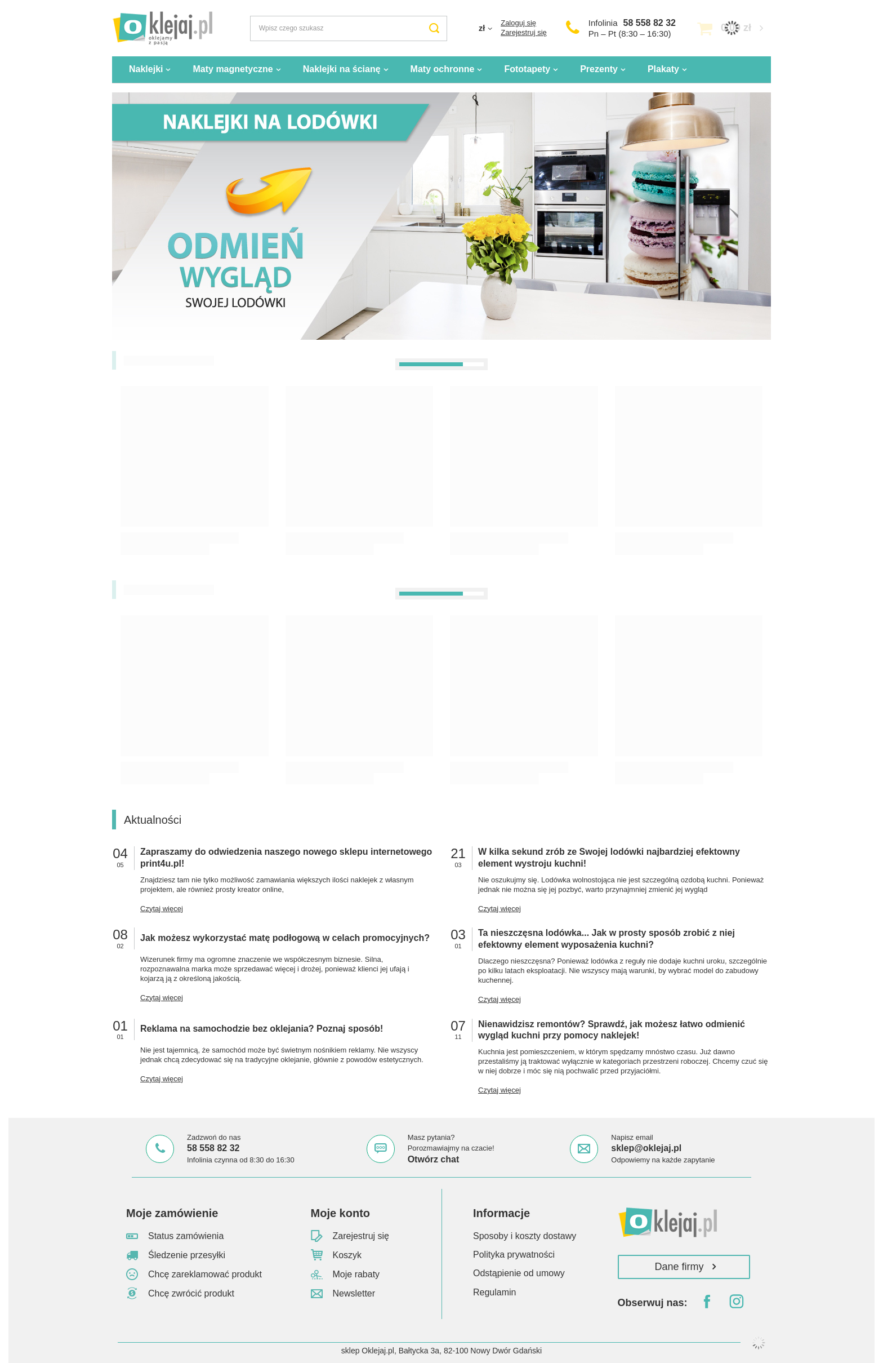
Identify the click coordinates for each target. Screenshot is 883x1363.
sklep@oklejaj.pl (646, 1148)
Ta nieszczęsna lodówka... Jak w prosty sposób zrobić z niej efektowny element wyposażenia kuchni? (606, 938)
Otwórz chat (434, 1159)
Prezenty (599, 69)
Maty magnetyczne (233, 69)
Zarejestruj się (524, 32)
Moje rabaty (356, 1274)
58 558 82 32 (649, 23)
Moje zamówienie (172, 1213)
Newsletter (354, 1293)
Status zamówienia (186, 1236)
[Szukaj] (434, 28)
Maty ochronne (443, 69)
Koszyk (347, 1255)
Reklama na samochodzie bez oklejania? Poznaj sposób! (261, 1028)
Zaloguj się (518, 23)
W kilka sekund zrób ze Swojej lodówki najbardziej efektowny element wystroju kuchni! (609, 857)
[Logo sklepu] (162, 28)
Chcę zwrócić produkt (191, 1293)
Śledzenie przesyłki (186, 1255)
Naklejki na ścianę (342, 69)
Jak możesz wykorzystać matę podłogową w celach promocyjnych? (285, 938)
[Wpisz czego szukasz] (348, 28)
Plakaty (663, 69)
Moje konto (341, 1213)
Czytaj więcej (161, 908)
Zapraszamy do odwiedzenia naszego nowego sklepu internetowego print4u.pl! (286, 857)
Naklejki (146, 69)
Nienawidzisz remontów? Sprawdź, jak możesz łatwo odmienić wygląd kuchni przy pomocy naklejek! (611, 1030)
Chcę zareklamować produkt (205, 1274)
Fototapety (527, 69)
